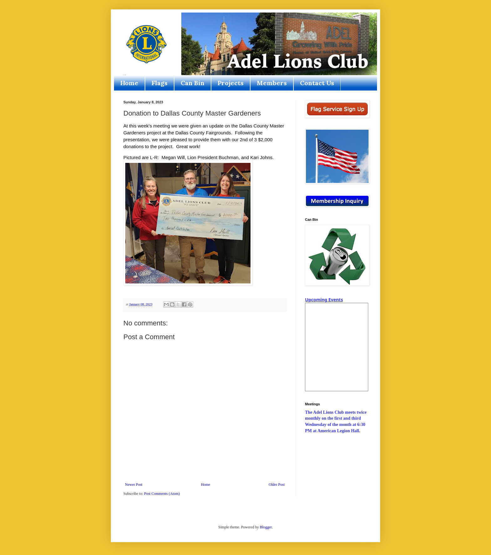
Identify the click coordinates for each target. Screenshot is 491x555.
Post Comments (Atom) (162, 493)
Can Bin (192, 83)
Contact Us (317, 83)
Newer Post (133, 484)
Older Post (277, 484)
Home (129, 83)
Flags (160, 83)
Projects (231, 83)
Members (272, 83)
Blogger (266, 527)
